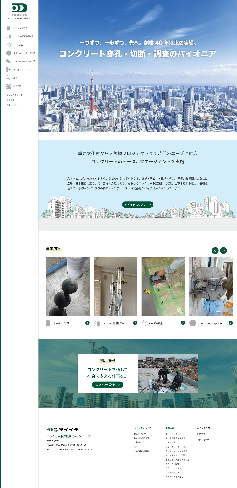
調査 (15, 77)
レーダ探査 (18, 44)
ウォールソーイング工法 (24, 52)
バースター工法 (172, 472)
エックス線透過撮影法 (23, 36)
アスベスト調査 (172, 463)
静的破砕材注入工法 (174, 476)
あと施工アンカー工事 (23, 69)
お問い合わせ (12, 104)
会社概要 (138, 442)
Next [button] (223, 250)
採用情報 (10, 100)
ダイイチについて (14, 94)
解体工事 (17, 86)
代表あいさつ (140, 433)
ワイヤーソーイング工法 (24, 61)
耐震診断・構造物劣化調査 (177, 459)
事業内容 (170, 428)
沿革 (136, 446)
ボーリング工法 (20, 28)
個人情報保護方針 (142, 450)
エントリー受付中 (106, 384)
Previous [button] (215, 250)
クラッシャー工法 (173, 468)
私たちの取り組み (142, 438)
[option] (70, 291)
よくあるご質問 (204, 428)
